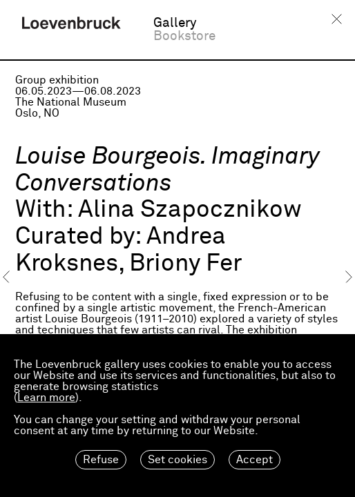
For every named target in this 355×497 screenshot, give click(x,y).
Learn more (46, 397)
